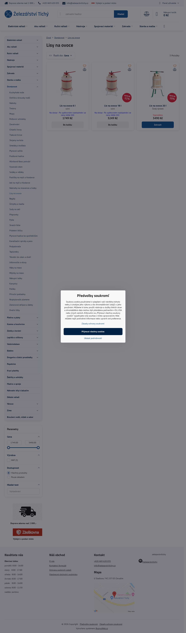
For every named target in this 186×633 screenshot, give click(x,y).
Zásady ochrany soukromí (93, 323)
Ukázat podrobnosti (93, 338)
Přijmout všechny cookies (93, 331)
